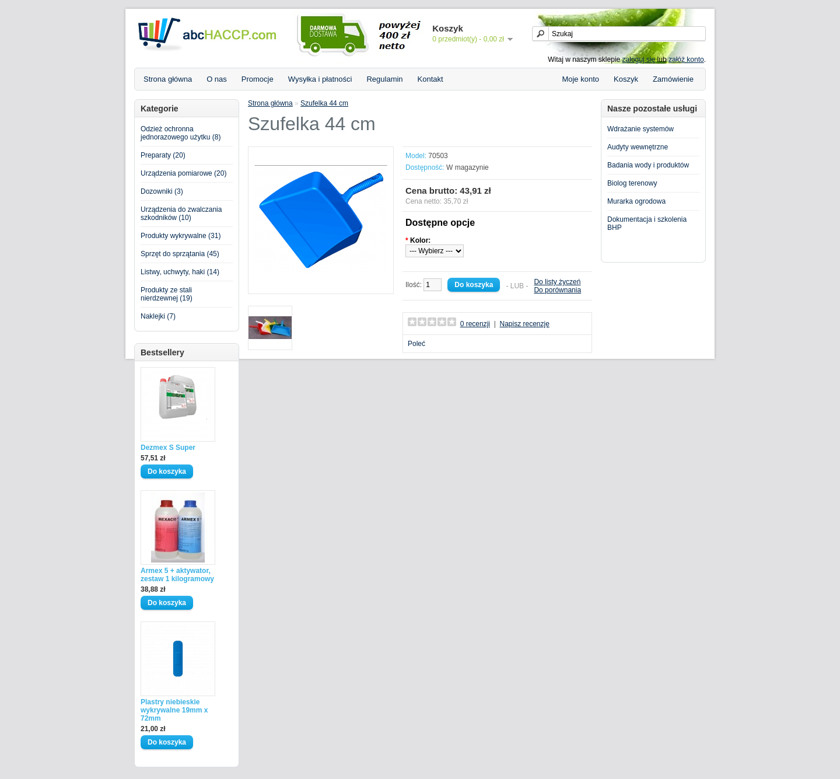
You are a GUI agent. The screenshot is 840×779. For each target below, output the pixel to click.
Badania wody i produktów (648, 165)
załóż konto (686, 59)
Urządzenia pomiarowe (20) (183, 173)
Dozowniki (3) (162, 191)
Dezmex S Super (168, 447)
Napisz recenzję (524, 324)
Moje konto (580, 79)
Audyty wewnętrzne (637, 147)
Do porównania (557, 290)
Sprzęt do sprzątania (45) (180, 254)
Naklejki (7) (158, 316)
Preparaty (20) (163, 155)
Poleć (416, 344)
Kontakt (430, 79)
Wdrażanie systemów (640, 129)
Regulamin (384, 79)
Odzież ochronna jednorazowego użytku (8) (180, 133)
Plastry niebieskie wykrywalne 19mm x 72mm (174, 710)
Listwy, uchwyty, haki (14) (180, 272)
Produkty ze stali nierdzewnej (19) (166, 294)
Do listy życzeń (557, 282)
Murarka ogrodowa (636, 201)
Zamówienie (673, 79)
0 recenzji (475, 324)
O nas (216, 79)
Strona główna (168, 79)
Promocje (258, 79)
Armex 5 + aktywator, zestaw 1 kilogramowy (177, 575)
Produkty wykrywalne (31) (180, 236)
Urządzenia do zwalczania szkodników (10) (181, 213)
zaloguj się (639, 59)
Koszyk (626, 79)
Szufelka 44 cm (324, 103)
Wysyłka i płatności (320, 79)
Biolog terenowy (632, 183)
